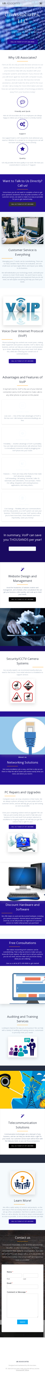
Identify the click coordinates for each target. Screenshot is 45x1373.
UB (11, 3)
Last (24, 1279)
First (8, 1279)
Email (10, 1283)
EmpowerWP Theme (22, 1370)
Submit (22, 1322)
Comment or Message (17, 1292)
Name (10, 1272)
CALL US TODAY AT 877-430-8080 (22, 42)
